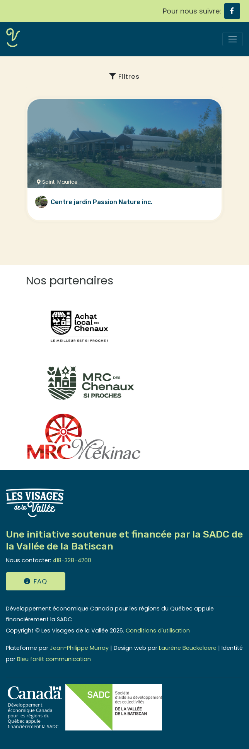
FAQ (35, 581)
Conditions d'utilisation (158, 630)
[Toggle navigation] (232, 39)
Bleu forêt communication (54, 659)
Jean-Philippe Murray (79, 648)
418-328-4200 (72, 560)
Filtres (124, 76)
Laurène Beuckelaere (188, 648)
